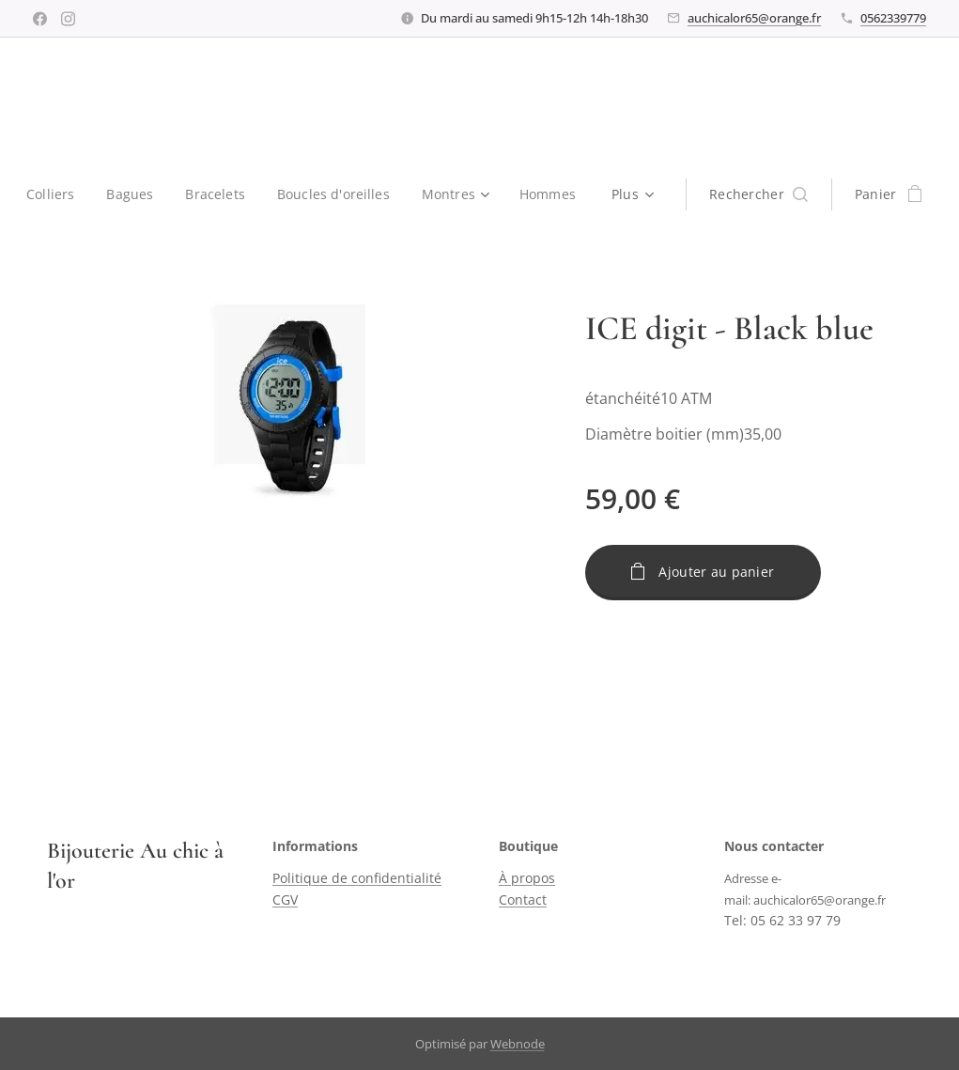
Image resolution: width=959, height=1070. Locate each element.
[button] (761, 194)
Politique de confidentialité (356, 879)
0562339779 (893, 17)
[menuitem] (55, 194)
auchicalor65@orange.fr (754, 17)
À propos (527, 879)
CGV (285, 899)
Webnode (517, 1043)
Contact (523, 899)
